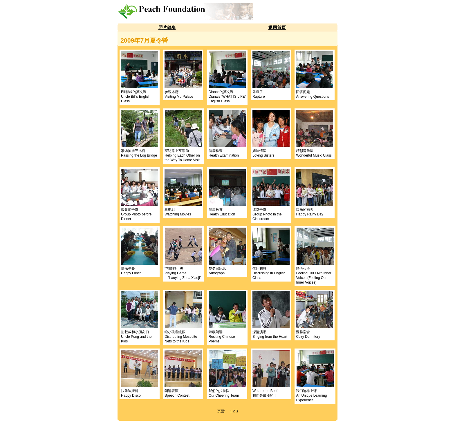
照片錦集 (167, 27)
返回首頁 (277, 27)
